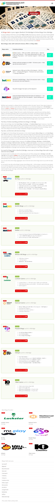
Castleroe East (5, 480)
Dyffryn (3, 494)
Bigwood (4, 466)
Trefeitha (4, 475)
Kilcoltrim (4, 487)
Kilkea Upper (5, 482)
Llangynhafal (5, 489)
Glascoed (4, 471)
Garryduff (4, 464)
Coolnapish (4, 473)
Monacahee (5, 485)
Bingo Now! (49, 55)
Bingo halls (6, 32)
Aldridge (28, 179)
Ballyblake (4, 492)
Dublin (7, 108)
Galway (12, 108)
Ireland (38, 40)
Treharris (4, 478)
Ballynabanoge (5, 496)
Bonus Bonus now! (21, 194)
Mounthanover (5, 468)
